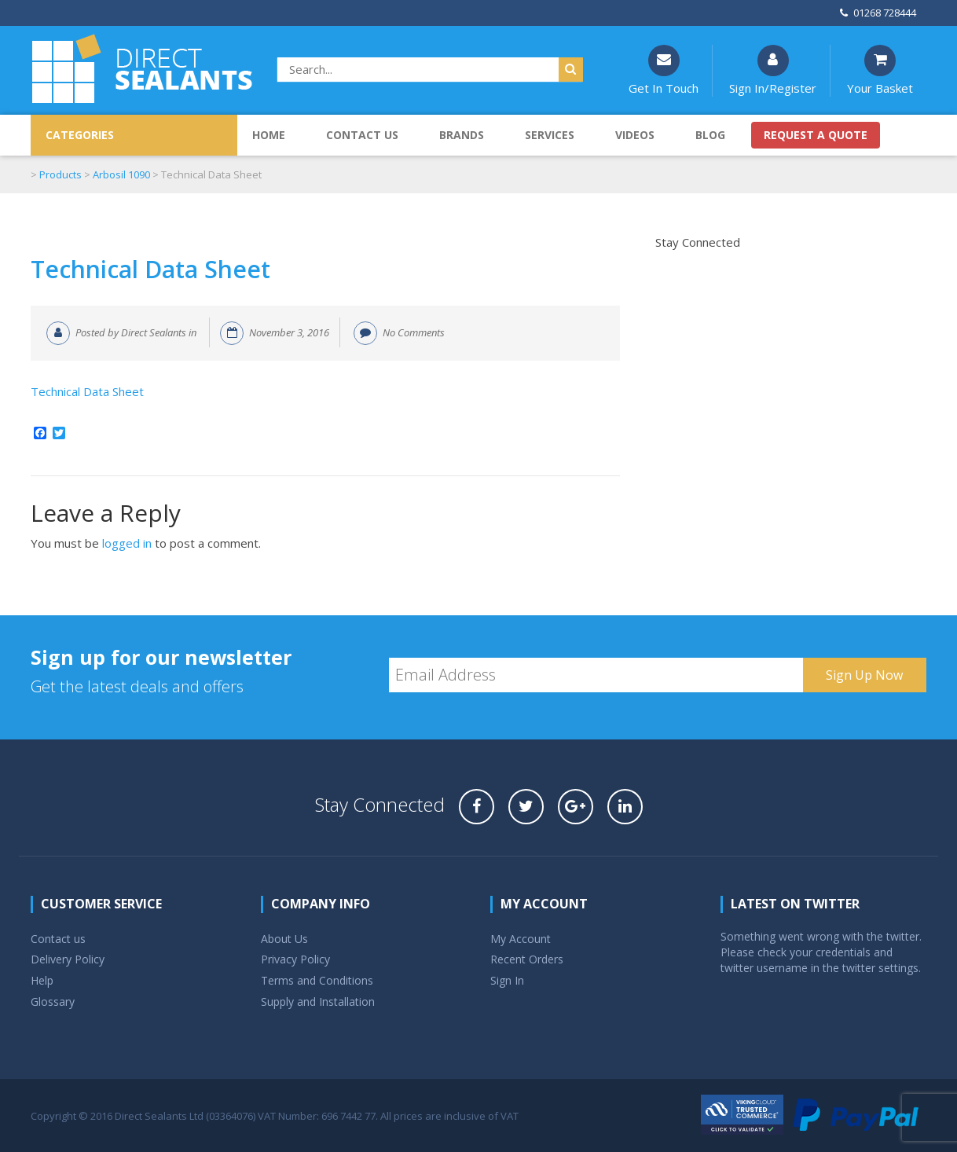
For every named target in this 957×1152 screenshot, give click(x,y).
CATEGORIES (80, 134)
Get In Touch (663, 70)
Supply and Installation (318, 1001)
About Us (284, 938)
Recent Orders (526, 959)
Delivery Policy (67, 959)
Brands (461, 134)
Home (268, 134)
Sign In (507, 980)
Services (549, 134)
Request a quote (815, 134)
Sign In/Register (772, 70)
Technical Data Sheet (150, 269)
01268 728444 (878, 13)
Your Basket (880, 70)
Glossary (53, 1001)
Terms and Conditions (317, 980)
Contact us (362, 134)
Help (42, 980)
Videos (634, 134)
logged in (127, 543)
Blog (710, 134)
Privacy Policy (295, 959)
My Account (520, 938)
